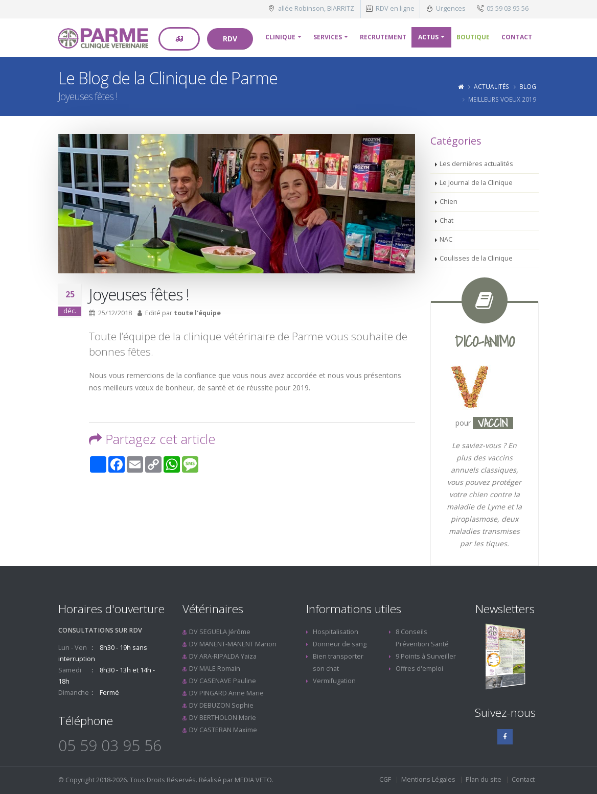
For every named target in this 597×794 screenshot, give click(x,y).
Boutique (473, 37)
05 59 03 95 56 (508, 8)
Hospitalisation (335, 631)
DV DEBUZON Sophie (221, 705)
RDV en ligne (395, 8)
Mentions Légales (428, 779)
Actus (428, 37)
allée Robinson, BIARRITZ (316, 8)
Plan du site (483, 779)
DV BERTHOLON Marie (222, 717)
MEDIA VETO (253, 780)
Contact (516, 37)
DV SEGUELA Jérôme (219, 631)
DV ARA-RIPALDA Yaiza (223, 656)
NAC (446, 239)
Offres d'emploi (419, 668)
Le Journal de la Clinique (476, 182)
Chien (448, 201)
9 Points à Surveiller (426, 656)
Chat (446, 220)
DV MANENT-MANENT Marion (233, 644)
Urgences (451, 8)
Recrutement (383, 37)
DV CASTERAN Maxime (223, 730)
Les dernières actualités (476, 163)
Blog (527, 86)
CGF (385, 779)
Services (327, 37)
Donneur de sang (339, 644)
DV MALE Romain (214, 668)
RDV (230, 38)
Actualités (491, 86)
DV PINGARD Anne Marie (226, 693)
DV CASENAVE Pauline (222, 680)
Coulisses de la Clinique (476, 258)
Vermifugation (334, 680)
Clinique (280, 37)
